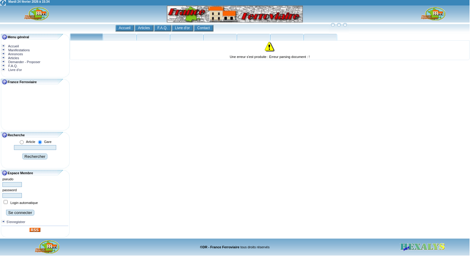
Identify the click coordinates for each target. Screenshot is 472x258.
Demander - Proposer (23, 62)
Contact (204, 28)
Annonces (15, 54)
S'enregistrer (15, 222)
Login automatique (24, 203)
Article (30, 142)
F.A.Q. (163, 28)
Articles (144, 28)
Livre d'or (183, 28)
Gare (47, 142)
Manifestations (18, 50)
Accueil (125, 28)
